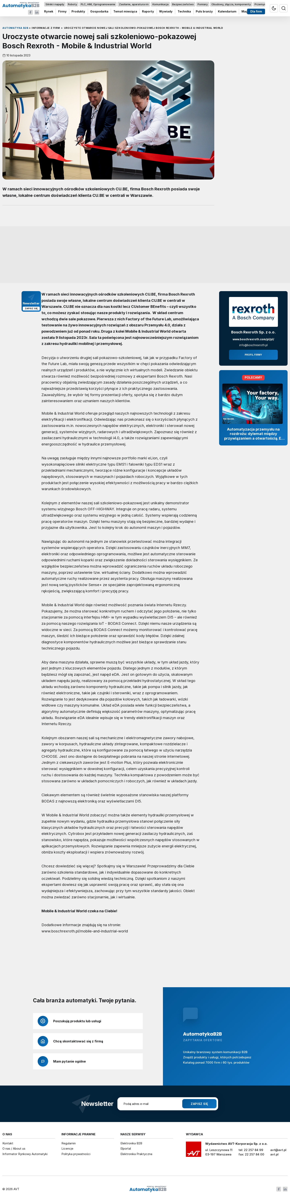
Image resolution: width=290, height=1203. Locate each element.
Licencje (67, 1148)
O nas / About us (13, 1148)
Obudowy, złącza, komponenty (231, 4)
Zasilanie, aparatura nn (134, 4)
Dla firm (256, 11)
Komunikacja (160, 4)
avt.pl (274, 1154)
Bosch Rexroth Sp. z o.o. (253, 332)
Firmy (62, 11)
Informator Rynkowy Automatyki (25, 1154)
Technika (184, 11)
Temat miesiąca (125, 11)
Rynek (48, 11)
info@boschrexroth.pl (253, 345)
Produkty (78, 11)
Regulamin (68, 1143)
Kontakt (7, 1143)
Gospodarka (99, 11)
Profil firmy (253, 354)
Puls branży (204, 11)
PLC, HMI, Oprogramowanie (98, 4)
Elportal (125, 1148)
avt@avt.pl (278, 1150)
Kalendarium (227, 11)
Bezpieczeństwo (183, 4)
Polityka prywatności (75, 1154)
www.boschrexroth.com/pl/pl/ (253, 339)
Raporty (148, 11)
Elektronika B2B (131, 1143)
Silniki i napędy (55, 4)
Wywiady (166, 11)
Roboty (72, 4)
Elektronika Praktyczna (136, 1154)
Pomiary (203, 4)
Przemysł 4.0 (263, 4)
